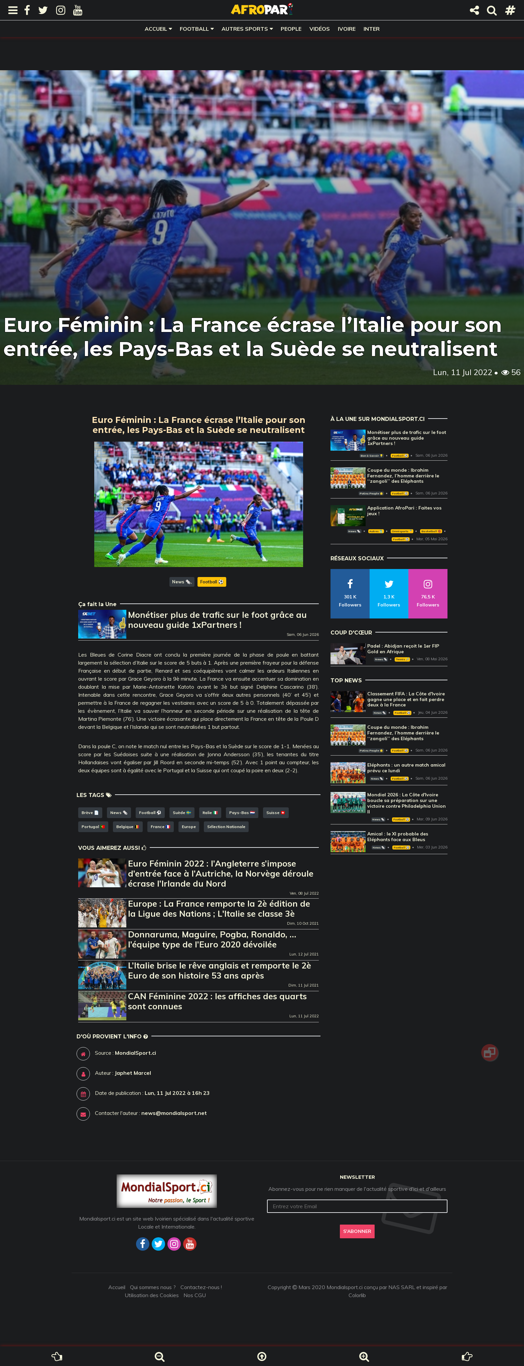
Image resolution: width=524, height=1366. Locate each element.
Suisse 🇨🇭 (275, 812)
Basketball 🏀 (431, 531)
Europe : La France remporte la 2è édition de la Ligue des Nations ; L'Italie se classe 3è (219, 908)
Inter (372, 28)
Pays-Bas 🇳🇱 (242, 812)
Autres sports (245, 28)
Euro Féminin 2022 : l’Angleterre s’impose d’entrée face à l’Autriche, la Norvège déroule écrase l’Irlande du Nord (220, 873)
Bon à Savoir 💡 (372, 455)
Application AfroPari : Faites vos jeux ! (404, 511)
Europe (189, 826)
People (291, 28)
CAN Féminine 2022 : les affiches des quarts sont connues (217, 1001)
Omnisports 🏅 (402, 531)
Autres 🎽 (376, 531)
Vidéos (319, 28)
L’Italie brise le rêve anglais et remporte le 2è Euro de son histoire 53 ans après (219, 970)
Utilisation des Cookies (152, 1295)
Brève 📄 (90, 812)
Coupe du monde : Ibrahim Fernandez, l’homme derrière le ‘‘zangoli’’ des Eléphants (403, 475)
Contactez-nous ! (201, 1287)
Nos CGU (194, 1295)
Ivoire (347, 28)
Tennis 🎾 (402, 659)
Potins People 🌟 (371, 493)
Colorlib (357, 1295)
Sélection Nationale (226, 826)
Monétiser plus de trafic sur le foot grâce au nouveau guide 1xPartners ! (217, 619)
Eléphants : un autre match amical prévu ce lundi (406, 768)
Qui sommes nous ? (153, 1287)
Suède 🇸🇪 (182, 812)
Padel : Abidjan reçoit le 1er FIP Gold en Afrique (403, 649)
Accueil (156, 28)
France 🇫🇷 (160, 826)
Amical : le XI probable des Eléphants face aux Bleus (397, 836)
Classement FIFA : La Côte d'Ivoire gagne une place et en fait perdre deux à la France (406, 699)
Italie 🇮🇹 (210, 812)
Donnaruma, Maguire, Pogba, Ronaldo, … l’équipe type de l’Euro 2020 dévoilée (212, 939)
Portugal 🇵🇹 (93, 826)
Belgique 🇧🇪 (127, 826)
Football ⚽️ (212, 581)
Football (194, 28)
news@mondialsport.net (174, 1113)
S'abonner (357, 1231)
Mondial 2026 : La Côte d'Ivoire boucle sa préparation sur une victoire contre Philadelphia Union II (406, 803)
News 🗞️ (181, 581)
